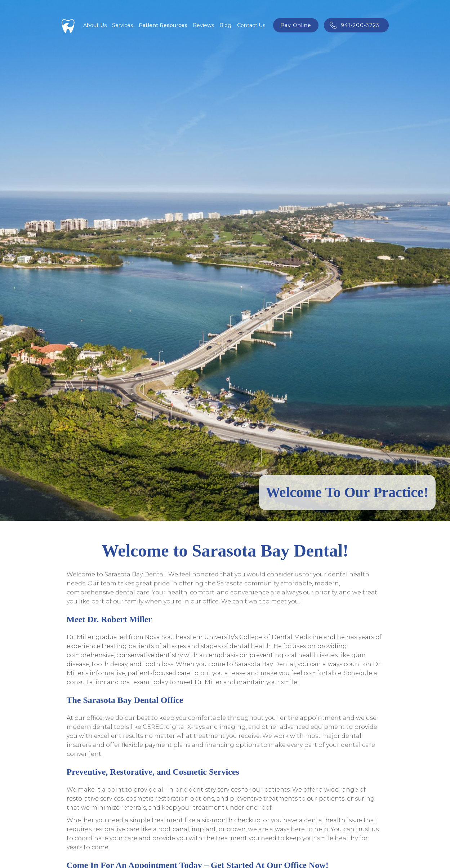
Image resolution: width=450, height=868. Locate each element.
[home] (68, 25)
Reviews (203, 25)
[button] (122, 25)
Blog (225, 25)
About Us (95, 25)
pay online (295, 25)
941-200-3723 (360, 25)
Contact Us (251, 25)
